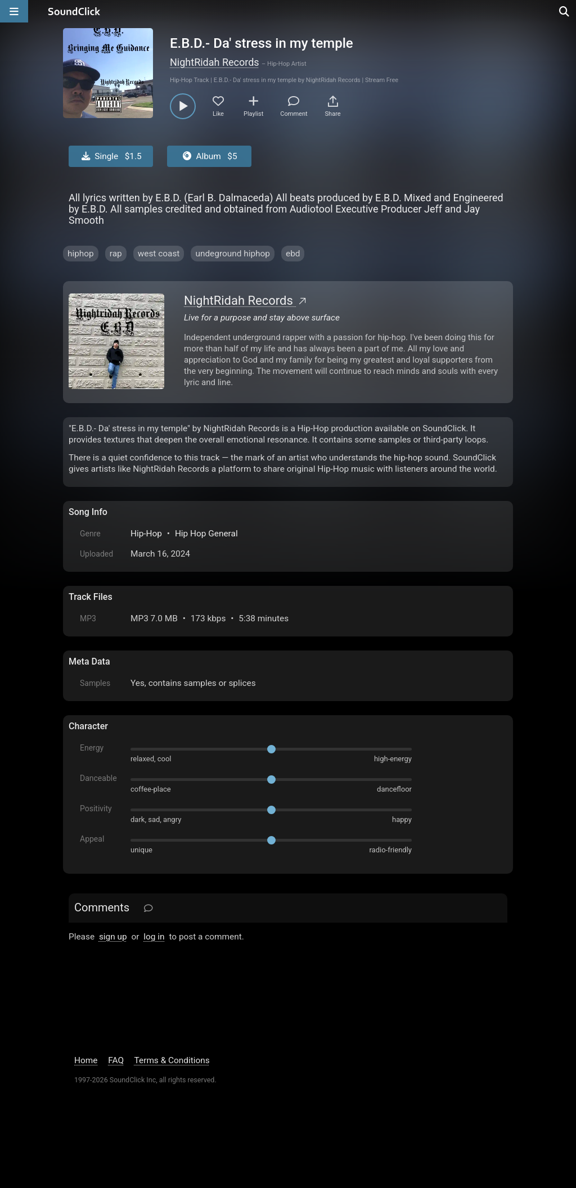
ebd (293, 254)
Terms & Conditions (172, 1060)
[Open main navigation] (14, 11)
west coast (159, 254)
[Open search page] (565, 11)
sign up (113, 937)
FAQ (116, 1060)
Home (85, 1060)
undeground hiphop (232, 254)
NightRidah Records (214, 62)
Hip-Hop (146, 533)
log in (153, 937)
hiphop (81, 254)
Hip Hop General (206, 533)
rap (116, 254)
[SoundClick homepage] (74, 11)
